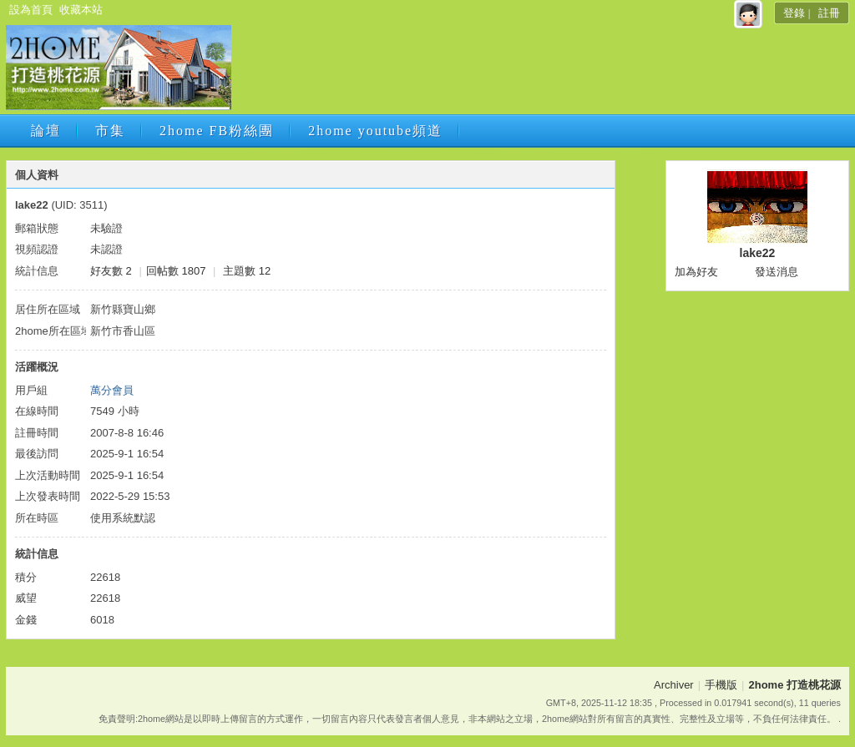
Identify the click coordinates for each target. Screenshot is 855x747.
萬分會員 (112, 390)
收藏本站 (81, 9)
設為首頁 (31, 9)
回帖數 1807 (176, 271)
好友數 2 (111, 271)
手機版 (721, 685)
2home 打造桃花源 (794, 685)
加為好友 (696, 271)
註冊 (829, 13)
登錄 (794, 13)
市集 (110, 131)
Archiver (674, 685)
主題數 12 (247, 271)
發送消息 (776, 271)
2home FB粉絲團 (216, 131)
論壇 (46, 131)
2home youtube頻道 (375, 131)
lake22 (758, 253)
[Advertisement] (538, 72)
